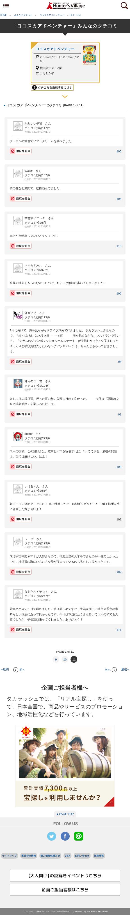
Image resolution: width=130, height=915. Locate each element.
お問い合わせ (82, 856)
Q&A (68, 856)
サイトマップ (9, 856)
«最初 (5, 669)
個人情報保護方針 (50, 856)
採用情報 (99, 856)
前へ (19, 669)
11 (73, 659)
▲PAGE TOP (65, 814)
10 (64, 659)
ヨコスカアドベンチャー (55, 49)
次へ (111, 669)
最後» (125, 669)
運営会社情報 (28, 856)
